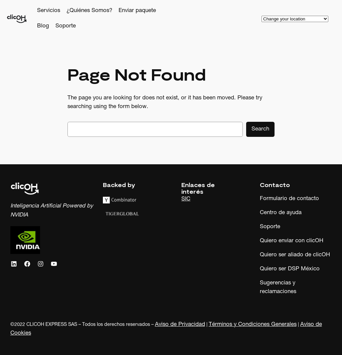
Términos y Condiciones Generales (253, 325)
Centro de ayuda (281, 213)
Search (260, 129)
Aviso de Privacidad (180, 325)
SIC (185, 199)
